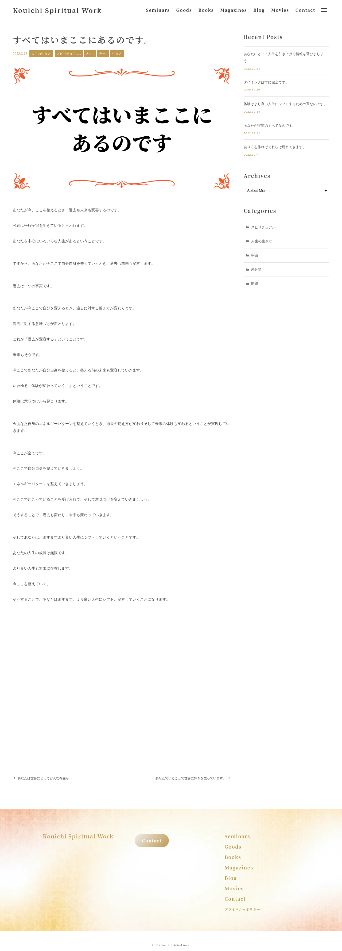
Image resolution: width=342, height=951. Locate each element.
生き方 (117, 54)
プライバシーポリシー (243, 909)
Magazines (239, 867)
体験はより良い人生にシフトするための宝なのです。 (285, 104)
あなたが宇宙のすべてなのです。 (270, 126)
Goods (233, 846)
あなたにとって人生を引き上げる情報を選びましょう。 (284, 57)
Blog (231, 878)
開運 (254, 284)
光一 (103, 54)
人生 (89, 54)
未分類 (256, 269)
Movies (234, 888)
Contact (152, 840)
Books (233, 857)
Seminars (237, 836)
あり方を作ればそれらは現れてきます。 (275, 147)
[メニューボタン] (323, 10)
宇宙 (254, 255)
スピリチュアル (68, 54)
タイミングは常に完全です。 (266, 82)
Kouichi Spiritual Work (57, 10)
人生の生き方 (41, 54)
